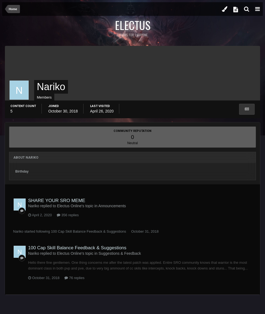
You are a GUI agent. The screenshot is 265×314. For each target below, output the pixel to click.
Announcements (112, 206)
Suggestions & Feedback (120, 253)
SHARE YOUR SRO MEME (56, 200)
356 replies (68, 215)
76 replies (74, 278)
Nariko (18, 231)
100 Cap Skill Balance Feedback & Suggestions (88, 231)
